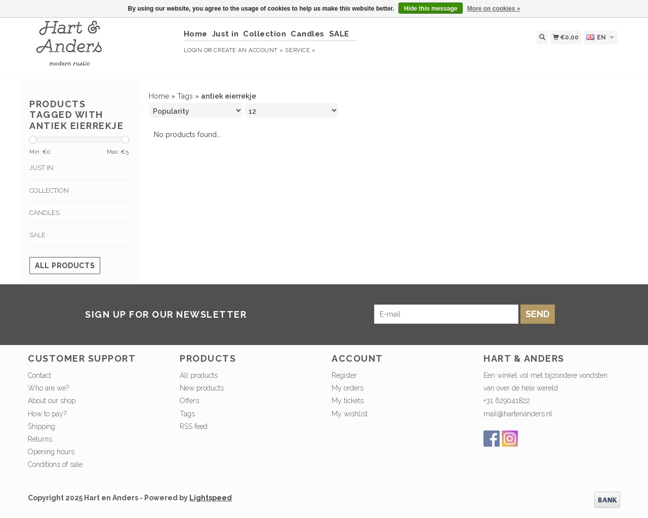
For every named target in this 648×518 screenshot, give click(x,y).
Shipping (41, 426)
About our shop (51, 401)
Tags (185, 96)
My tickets (347, 401)
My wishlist (350, 414)
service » (300, 50)
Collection (264, 33)
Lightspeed (210, 498)
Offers (189, 401)
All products (65, 266)
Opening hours (51, 452)
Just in (225, 33)
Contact (39, 375)
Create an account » (248, 50)
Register (344, 375)
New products (202, 388)
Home (196, 33)
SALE (339, 33)
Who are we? (48, 388)
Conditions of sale (55, 464)
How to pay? (47, 414)
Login (193, 50)
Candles (308, 33)
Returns (40, 439)
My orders (347, 388)
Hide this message (430, 8)
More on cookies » (493, 8)
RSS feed (194, 426)
